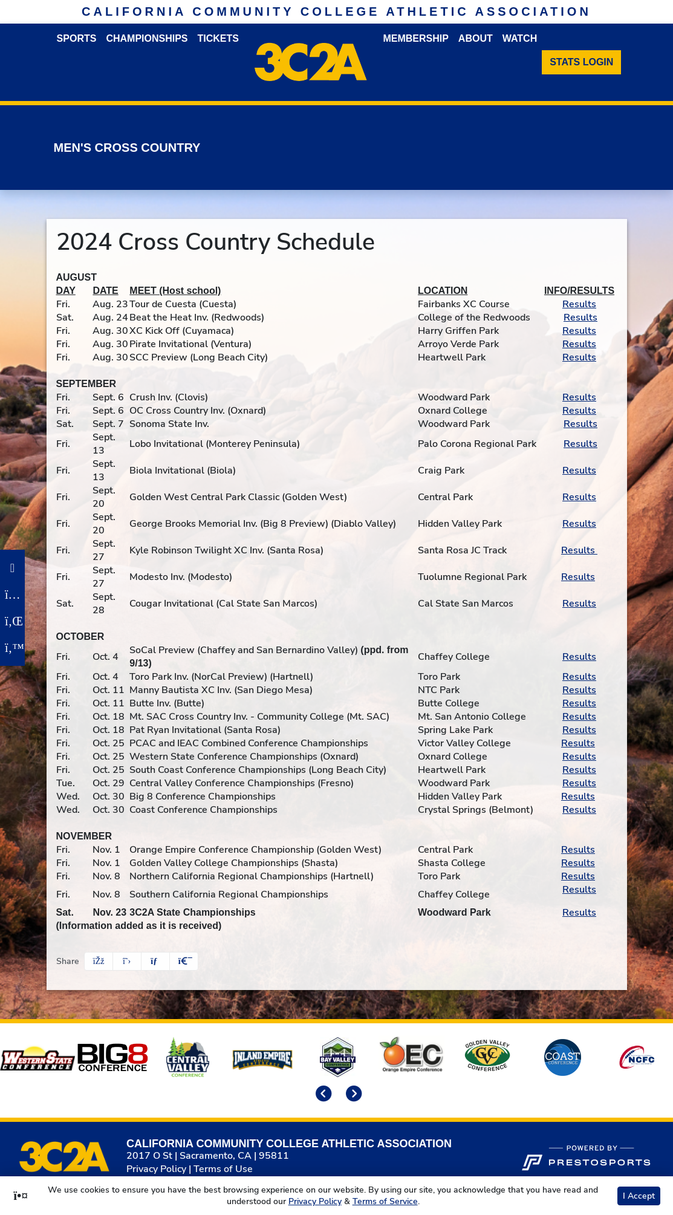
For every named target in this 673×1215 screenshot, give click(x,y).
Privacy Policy (156, 1169)
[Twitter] (12, 647)
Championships (146, 38)
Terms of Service (385, 1201)
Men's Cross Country (127, 147)
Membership (415, 38)
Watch (519, 38)
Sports (77, 38)
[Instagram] (12, 594)
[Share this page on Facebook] (98, 961)
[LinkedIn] (12, 621)
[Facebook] (12, 568)
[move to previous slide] (322, 1094)
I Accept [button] (639, 1196)
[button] (183, 961)
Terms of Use (223, 1169)
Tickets (218, 38)
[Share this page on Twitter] (126, 961)
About (475, 38)
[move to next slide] (352, 1094)
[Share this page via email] (155, 961)
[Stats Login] (581, 62)
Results (579, 304)
